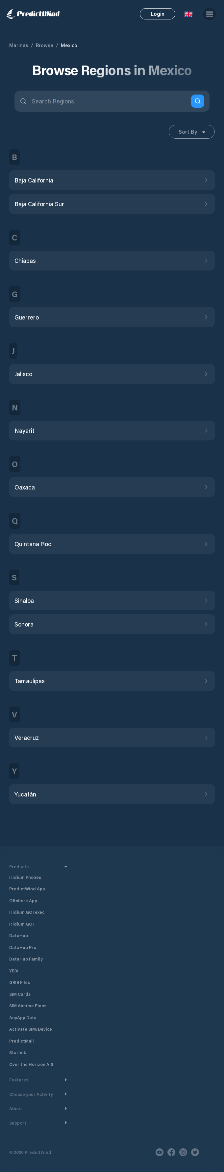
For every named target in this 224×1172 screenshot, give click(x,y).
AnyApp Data (23, 1017)
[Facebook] (171, 1152)
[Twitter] (195, 1152)
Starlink (17, 1052)
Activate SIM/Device (30, 1029)
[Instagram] (183, 1152)
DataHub (18, 935)
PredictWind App (27, 888)
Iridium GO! (21, 924)
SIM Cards (20, 994)
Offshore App (23, 900)
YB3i (13, 970)
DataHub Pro (22, 947)
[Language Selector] (188, 14)
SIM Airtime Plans (27, 1005)
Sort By (192, 131)
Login (157, 13)
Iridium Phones (25, 877)
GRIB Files (19, 982)
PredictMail (21, 1041)
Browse (44, 45)
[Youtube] (159, 1152)
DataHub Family (26, 959)
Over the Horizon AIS (31, 1064)
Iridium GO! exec (26, 912)
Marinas (18, 45)
